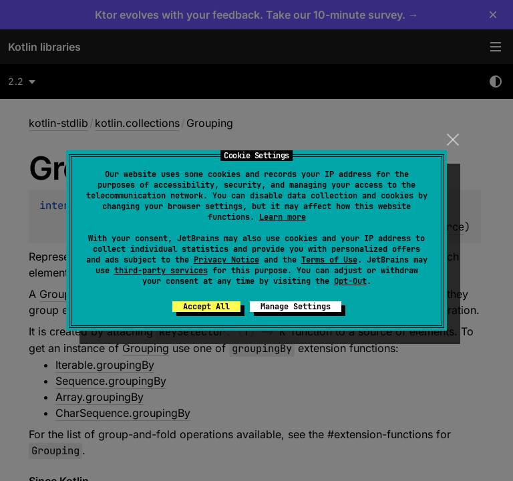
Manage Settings (296, 306)
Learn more (282, 217)
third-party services (161, 270)
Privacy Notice (226, 260)
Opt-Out (350, 281)
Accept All (206, 306)
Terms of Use (329, 260)
